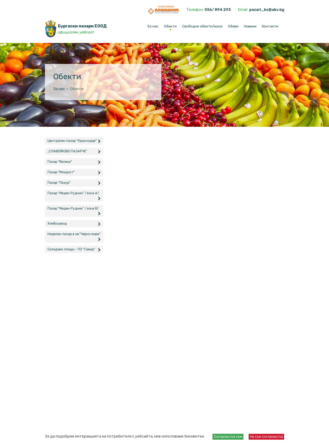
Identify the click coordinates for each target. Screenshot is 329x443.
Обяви (233, 26)
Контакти (270, 26)
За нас (152, 26)
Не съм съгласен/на (266, 437)
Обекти (170, 26)
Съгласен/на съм (228, 437)
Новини (250, 26)
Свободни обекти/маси (202, 26)
